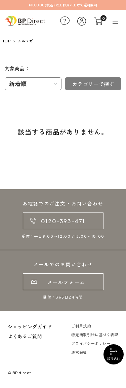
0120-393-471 (63, 221)
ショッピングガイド (30, 326)
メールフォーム (66, 282)
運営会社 (79, 352)
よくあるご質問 (25, 336)
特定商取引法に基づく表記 (94, 335)
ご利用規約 (81, 326)
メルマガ (25, 41)
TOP (6, 41)
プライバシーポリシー (90, 343)
